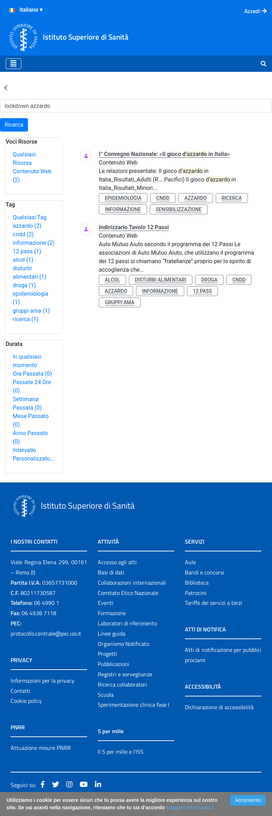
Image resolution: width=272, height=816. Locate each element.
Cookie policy (26, 700)
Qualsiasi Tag (29, 217)
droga (24, 285)
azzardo (27, 225)
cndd (23, 234)
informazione (34, 242)
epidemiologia (123, 198)
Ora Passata (32, 373)
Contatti (20, 691)
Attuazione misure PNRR (41, 747)
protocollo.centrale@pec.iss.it (46, 633)
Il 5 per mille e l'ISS (120, 751)
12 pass (27, 251)
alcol (23, 259)
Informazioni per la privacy (42, 680)
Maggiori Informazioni (190, 807)
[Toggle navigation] (13, 63)
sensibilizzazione (179, 209)
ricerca (26, 319)
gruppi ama (31, 310)
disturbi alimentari (160, 280)
